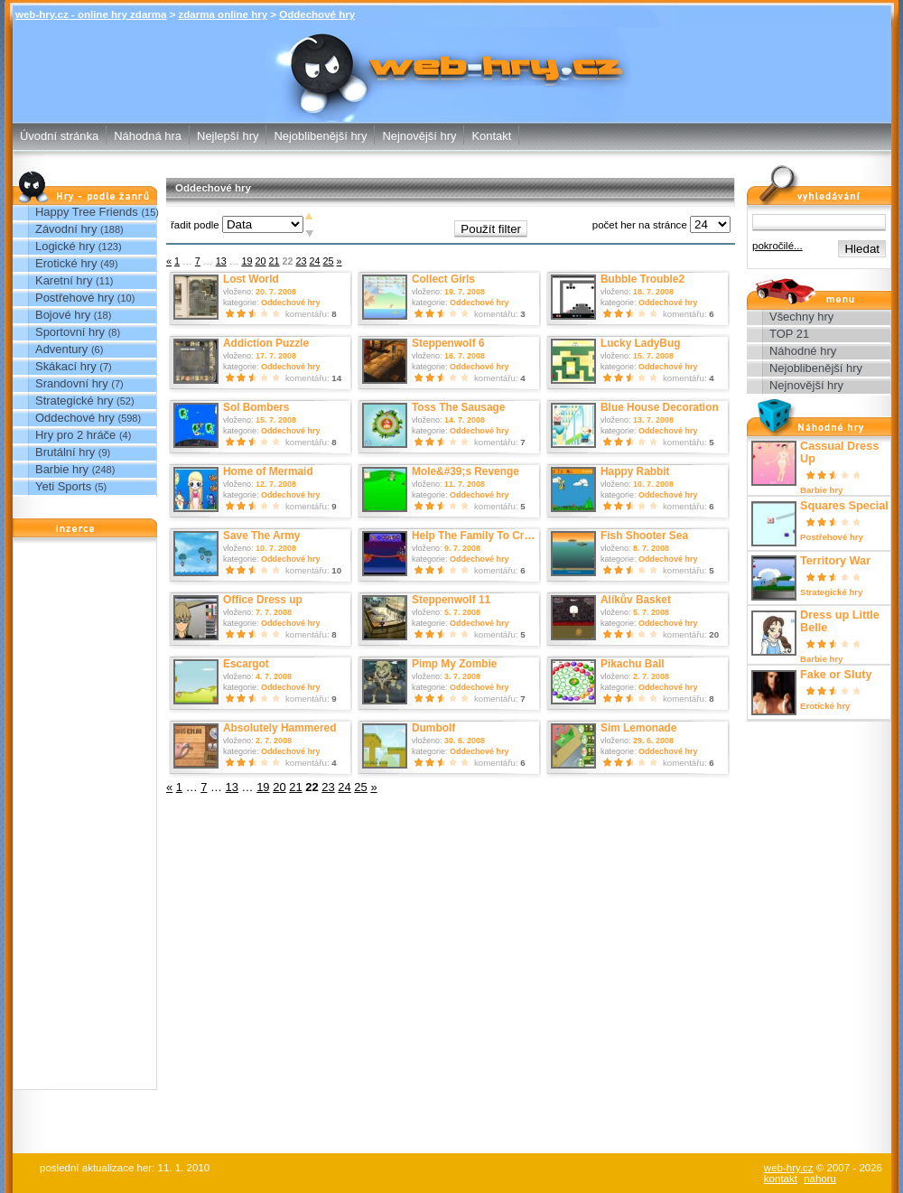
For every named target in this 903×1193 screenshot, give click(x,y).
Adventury (61, 349)
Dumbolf (433, 728)
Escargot (246, 663)
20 (260, 261)
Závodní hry (66, 229)
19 (246, 261)
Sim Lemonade (638, 728)
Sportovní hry (70, 332)
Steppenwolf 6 (448, 343)
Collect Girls (443, 279)
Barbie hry (61, 469)
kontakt (780, 1178)
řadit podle (195, 224)
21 (273, 261)
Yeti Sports (63, 486)
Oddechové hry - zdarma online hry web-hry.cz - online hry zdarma (452, 50)
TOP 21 (789, 333)
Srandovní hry (71, 383)
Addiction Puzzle (266, 343)
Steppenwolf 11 (451, 599)
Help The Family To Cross (477, 535)
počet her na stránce (639, 224)
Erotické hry (66, 263)
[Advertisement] (85, 818)
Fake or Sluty (835, 674)
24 (315, 261)
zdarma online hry (223, 14)
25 (328, 261)
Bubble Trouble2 (642, 279)
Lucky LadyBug (640, 343)
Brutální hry (65, 452)
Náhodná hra (148, 136)
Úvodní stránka (59, 136)
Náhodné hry (802, 351)
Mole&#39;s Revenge (465, 471)
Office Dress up (263, 599)
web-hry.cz (789, 1167)
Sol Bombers (256, 407)
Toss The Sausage (458, 407)
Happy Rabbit (635, 471)
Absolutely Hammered (279, 728)
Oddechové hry (317, 14)
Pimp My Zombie (454, 663)
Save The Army (261, 535)
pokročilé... (777, 245)
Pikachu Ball (632, 663)
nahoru (820, 1178)
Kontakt (491, 136)
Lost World (251, 279)
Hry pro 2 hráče (75, 435)
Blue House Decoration (659, 407)
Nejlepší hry (227, 136)
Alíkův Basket (635, 599)
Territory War (835, 561)
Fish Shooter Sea (644, 535)
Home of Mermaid (268, 471)
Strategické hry (74, 400)
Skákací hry (66, 366)
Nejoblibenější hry (320, 136)
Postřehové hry (74, 297)
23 (301, 261)
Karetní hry (63, 280)
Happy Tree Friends (86, 212)
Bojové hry (62, 315)
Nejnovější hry (419, 136)
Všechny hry (801, 316)
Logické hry (65, 246)
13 (221, 261)
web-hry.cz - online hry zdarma (90, 14)
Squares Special (844, 505)
